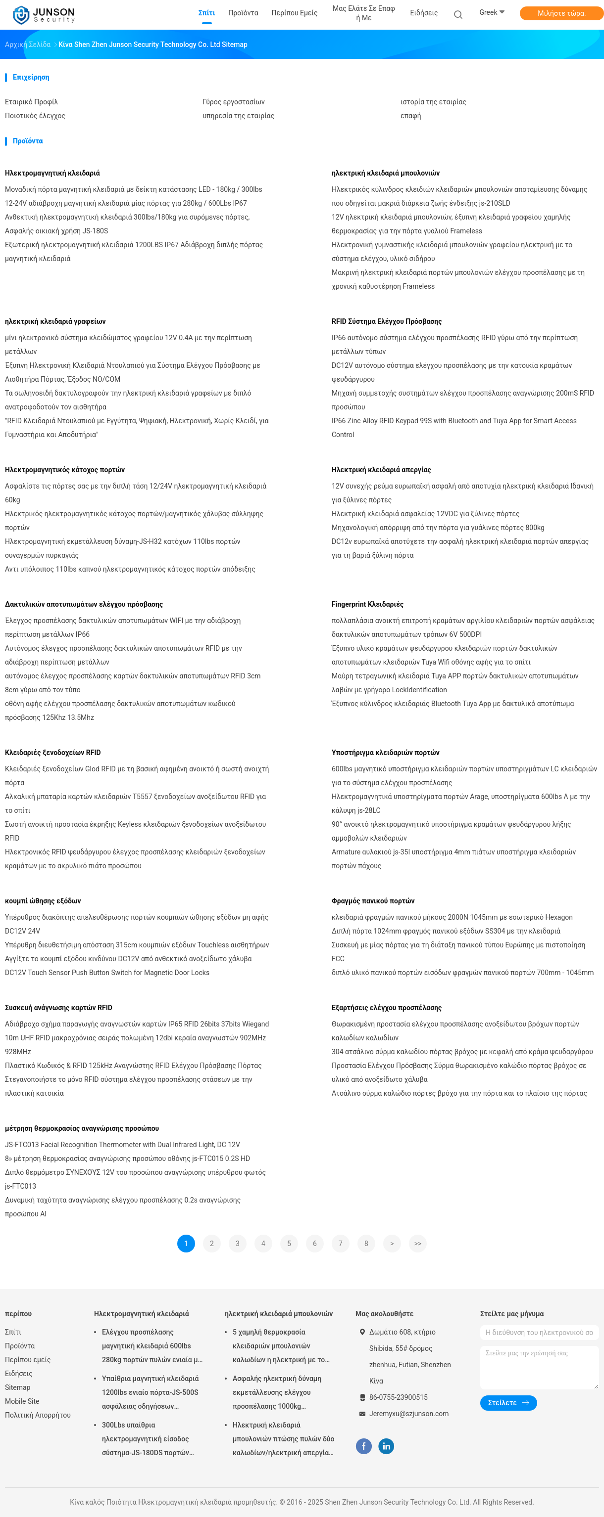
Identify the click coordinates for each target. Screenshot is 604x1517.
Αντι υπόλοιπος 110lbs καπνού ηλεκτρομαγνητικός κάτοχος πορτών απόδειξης (130, 569)
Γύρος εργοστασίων (234, 102)
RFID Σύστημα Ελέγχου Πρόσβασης (387, 321)
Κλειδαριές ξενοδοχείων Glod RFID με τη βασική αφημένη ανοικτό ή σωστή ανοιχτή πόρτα (137, 776)
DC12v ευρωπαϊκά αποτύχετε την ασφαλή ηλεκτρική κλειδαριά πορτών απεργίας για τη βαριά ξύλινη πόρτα (460, 548)
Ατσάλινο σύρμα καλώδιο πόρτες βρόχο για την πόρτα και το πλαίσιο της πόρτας (459, 1093)
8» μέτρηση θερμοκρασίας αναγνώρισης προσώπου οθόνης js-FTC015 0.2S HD (127, 1158)
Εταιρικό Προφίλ (31, 102)
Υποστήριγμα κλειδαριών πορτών (386, 753)
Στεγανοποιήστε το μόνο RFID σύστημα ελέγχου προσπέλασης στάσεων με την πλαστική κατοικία (128, 1086)
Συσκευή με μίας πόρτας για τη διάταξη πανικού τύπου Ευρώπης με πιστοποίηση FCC (458, 952)
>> (418, 1244)
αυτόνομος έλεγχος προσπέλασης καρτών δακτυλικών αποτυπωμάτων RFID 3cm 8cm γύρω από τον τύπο (133, 683)
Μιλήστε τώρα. (562, 13)
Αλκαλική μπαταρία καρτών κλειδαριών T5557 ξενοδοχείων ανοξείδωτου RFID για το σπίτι (135, 803)
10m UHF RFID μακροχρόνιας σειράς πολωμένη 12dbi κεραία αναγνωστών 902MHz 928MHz (135, 1045)
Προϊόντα (20, 1346)
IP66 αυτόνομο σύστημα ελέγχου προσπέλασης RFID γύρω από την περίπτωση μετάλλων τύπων (455, 345)
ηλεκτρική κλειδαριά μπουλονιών (386, 173)
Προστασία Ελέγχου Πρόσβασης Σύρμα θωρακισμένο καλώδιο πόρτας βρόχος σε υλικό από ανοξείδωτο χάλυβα (459, 1072)
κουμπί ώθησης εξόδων (43, 901)
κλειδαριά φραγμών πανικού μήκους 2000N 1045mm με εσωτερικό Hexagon (452, 917)
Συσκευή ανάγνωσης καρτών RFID (58, 1008)
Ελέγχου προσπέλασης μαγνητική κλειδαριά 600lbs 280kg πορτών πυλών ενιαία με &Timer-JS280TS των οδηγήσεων (151, 1347)
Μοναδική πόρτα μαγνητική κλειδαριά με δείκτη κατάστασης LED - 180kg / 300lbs (133, 189)
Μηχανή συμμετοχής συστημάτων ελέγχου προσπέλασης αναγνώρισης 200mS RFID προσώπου (463, 400)
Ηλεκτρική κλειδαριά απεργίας (381, 470)
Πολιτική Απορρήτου (38, 1415)
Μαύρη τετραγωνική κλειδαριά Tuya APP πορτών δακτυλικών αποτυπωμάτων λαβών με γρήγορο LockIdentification (455, 683)
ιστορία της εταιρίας (433, 102)
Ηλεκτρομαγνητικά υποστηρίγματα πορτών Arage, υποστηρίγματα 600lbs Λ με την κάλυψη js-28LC (461, 803)
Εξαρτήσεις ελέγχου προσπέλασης (387, 1008)
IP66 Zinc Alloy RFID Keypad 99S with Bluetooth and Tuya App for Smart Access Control (454, 428)
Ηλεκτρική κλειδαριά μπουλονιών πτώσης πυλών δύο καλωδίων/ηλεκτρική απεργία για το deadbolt (283, 1440)
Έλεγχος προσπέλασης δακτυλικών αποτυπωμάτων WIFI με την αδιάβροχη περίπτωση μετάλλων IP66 (123, 627)
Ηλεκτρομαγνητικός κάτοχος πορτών (65, 470)
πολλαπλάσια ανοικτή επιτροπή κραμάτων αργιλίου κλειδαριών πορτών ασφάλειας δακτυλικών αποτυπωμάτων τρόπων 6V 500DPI (463, 627)
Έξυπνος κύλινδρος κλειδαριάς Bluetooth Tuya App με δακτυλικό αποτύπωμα (453, 704)
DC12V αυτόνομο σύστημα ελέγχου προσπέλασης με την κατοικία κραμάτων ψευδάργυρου (452, 372)
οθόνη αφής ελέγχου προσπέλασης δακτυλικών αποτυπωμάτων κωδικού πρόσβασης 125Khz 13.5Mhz (120, 710)
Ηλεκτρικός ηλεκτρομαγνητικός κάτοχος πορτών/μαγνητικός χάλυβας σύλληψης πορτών (134, 521)
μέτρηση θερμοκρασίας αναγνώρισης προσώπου (82, 1128)
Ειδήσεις (19, 1374)
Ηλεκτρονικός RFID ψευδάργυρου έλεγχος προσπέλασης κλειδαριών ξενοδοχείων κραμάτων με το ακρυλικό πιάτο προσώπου (135, 859)
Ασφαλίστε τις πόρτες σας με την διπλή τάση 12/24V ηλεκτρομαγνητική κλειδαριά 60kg (135, 493)
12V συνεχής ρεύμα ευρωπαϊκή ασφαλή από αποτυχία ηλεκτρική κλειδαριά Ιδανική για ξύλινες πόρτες (463, 493)
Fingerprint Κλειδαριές (367, 604)
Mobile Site (22, 1401)
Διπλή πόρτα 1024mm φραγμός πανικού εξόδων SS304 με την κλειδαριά (446, 931)
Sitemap (17, 1387)
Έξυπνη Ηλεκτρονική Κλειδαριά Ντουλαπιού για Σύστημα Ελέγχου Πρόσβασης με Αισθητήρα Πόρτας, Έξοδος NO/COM (132, 372)
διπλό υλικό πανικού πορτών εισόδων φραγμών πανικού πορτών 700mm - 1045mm (463, 973)
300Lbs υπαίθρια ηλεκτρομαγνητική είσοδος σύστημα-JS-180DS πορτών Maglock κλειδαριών (145, 1440)
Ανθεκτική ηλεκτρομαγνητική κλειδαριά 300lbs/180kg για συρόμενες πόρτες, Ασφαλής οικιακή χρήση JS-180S (127, 224)
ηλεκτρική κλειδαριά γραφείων (55, 321)
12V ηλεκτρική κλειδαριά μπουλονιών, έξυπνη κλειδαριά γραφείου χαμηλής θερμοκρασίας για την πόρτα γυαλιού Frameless (451, 224)
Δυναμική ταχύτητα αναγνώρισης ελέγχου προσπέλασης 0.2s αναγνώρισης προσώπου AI (123, 1207)
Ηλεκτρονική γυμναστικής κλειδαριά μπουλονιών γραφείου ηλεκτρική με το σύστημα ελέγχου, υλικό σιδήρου (452, 252)
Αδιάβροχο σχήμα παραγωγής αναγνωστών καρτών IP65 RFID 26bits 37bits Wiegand (137, 1024)
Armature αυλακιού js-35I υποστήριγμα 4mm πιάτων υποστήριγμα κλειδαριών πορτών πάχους (454, 859)
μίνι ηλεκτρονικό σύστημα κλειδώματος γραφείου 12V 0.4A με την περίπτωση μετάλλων (128, 345)
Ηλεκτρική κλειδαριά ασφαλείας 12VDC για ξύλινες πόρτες (425, 514)
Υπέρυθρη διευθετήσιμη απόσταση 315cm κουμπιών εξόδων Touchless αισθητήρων (137, 945)
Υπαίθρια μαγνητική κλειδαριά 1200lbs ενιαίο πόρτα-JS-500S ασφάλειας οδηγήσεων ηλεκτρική (150, 1394)
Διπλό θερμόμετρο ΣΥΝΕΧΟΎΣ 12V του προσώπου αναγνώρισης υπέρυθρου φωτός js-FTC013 (135, 1179)
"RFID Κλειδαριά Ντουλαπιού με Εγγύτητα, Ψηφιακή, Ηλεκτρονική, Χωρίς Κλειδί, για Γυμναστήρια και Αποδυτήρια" (137, 428)
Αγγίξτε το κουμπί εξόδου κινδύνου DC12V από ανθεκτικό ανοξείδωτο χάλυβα (128, 959)
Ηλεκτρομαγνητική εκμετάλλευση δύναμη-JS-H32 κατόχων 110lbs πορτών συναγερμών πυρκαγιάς (123, 548)
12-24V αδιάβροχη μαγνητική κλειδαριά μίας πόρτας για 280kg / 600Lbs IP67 (126, 203)
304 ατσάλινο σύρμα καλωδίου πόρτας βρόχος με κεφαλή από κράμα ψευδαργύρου (462, 1052)
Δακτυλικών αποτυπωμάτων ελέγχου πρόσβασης (84, 604)
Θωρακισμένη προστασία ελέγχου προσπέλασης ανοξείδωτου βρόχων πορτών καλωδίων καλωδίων (455, 1031)
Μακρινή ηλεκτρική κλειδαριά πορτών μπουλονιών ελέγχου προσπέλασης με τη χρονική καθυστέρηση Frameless (458, 279)
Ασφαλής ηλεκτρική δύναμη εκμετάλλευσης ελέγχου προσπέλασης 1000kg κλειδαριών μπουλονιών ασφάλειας (277, 1394)
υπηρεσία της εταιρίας (239, 116)
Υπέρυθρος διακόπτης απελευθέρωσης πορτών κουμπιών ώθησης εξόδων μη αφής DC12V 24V (136, 924)
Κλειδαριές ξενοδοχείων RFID (53, 753)
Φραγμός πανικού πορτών (373, 901)
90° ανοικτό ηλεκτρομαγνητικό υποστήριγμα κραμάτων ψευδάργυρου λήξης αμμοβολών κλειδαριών (451, 831)
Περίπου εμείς (28, 1360)
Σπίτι (13, 1332)
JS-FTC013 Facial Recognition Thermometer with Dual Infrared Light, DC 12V (122, 1145)
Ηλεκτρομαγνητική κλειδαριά (52, 173)
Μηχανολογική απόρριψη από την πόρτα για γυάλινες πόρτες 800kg (438, 528)
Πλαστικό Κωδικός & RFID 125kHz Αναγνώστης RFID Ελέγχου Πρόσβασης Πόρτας (133, 1066)
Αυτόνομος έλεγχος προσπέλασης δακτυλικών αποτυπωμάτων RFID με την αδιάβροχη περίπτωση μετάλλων (123, 655)
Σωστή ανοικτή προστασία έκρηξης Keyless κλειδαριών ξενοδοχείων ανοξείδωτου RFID (135, 831)
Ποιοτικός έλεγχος (35, 116)
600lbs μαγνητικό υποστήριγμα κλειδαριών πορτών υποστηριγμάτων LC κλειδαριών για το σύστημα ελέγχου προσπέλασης (464, 776)
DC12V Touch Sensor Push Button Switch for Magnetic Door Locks (107, 973)
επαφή (411, 116)
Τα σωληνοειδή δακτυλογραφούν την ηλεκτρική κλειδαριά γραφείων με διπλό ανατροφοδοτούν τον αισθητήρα (128, 400)
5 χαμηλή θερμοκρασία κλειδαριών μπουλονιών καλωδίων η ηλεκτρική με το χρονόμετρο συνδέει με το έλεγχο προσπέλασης (279, 1347)
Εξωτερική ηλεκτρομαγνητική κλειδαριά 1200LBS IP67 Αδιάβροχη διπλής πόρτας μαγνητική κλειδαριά (134, 252)
